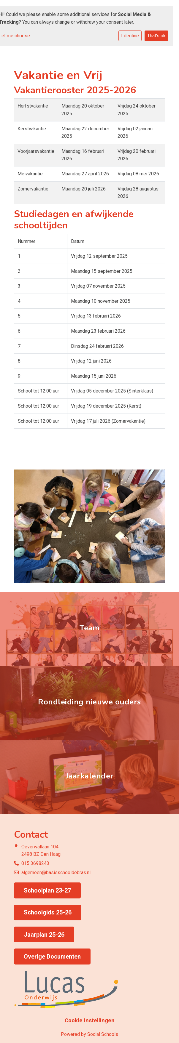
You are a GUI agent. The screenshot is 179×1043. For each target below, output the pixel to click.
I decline (130, 36)
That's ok (156, 36)
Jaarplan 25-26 (44, 934)
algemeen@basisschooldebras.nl (56, 872)
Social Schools (102, 1034)
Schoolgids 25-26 (48, 912)
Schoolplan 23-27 (47, 890)
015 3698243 (35, 863)
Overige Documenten (52, 956)
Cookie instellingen (90, 1020)
